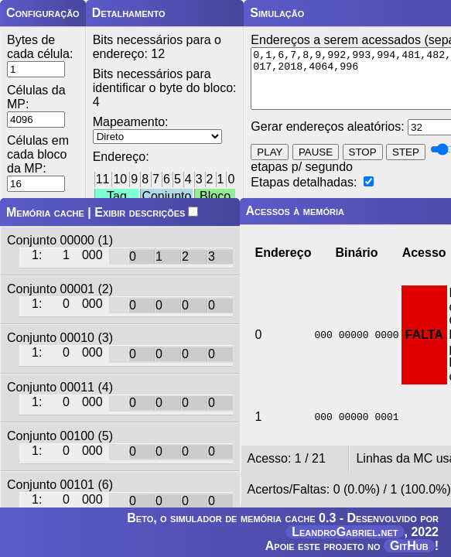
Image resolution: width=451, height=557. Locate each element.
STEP (405, 163)
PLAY (269, 163)
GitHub (409, 545)
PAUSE (316, 163)
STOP (363, 163)
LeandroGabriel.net (345, 531)
